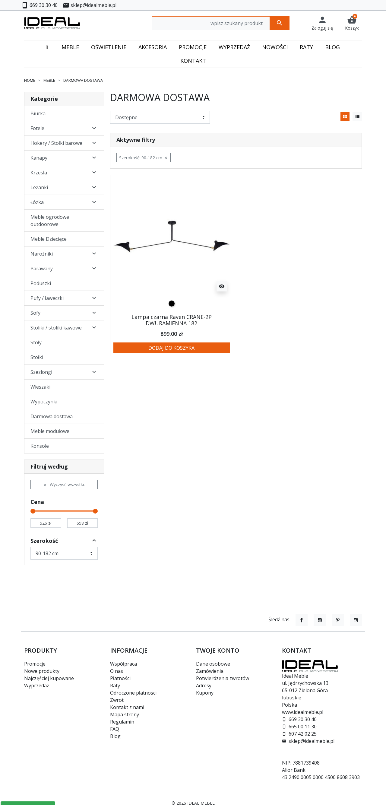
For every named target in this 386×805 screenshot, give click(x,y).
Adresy (203, 685)
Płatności (120, 678)
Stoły (36, 342)
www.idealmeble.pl (302, 712)
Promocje (35, 663)
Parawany (41, 268)
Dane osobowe (213, 663)
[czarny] (172, 304)
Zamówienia (209, 671)
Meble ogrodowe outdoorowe (49, 221)
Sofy (35, 313)
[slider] (32, 511)
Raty (115, 685)
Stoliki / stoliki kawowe (56, 327)
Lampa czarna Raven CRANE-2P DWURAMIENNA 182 (171, 320)
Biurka (38, 113)
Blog (115, 736)
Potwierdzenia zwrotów (222, 678)
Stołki (36, 357)
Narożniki (41, 253)
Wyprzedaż (36, 685)
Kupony (205, 692)
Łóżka (37, 202)
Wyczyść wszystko (64, 484)
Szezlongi (41, 372)
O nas (116, 671)
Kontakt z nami (127, 707)
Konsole (39, 446)
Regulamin (122, 721)
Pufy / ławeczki (47, 298)
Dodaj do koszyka (171, 348)
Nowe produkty (41, 671)
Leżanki (39, 187)
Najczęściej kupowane (49, 678)
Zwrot (117, 700)
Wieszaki (40, 386)
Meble (49, 80)
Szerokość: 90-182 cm (143, 158)
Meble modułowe (49, 431)
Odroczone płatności (133, 692)
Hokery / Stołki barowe (56, 143)
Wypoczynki (43, 401)
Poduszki (40, 283)
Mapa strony (124, 714)
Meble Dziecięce (48, 239)
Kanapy (38, 157)
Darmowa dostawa (51, 416)
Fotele (37, 128)
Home (29, 80)
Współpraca (123, 663)
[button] (352, 23)
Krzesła (38, 172)
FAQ (114, 729)
